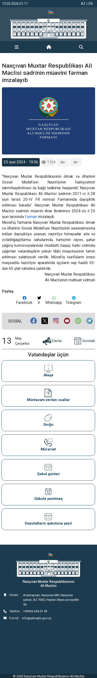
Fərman (31, 216)
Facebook (24, 300)
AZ (83, 4)
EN (91, 4)
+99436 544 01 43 (35, 611)
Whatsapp (53, 300)
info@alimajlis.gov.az (37, 618)
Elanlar (52, 341)
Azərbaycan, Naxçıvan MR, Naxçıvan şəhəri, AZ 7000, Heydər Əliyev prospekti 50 (51, 599)
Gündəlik (84, 341)
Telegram (73, 300)
